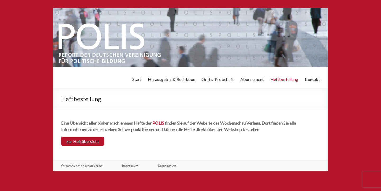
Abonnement (252, 79)
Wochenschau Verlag (87, 165)
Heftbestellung (284, 79)
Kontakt (312, 79)
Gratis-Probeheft (218, 79)
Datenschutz (167, 165)
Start (136, 79)
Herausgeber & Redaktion (171, 79)
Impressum (130, 165)
